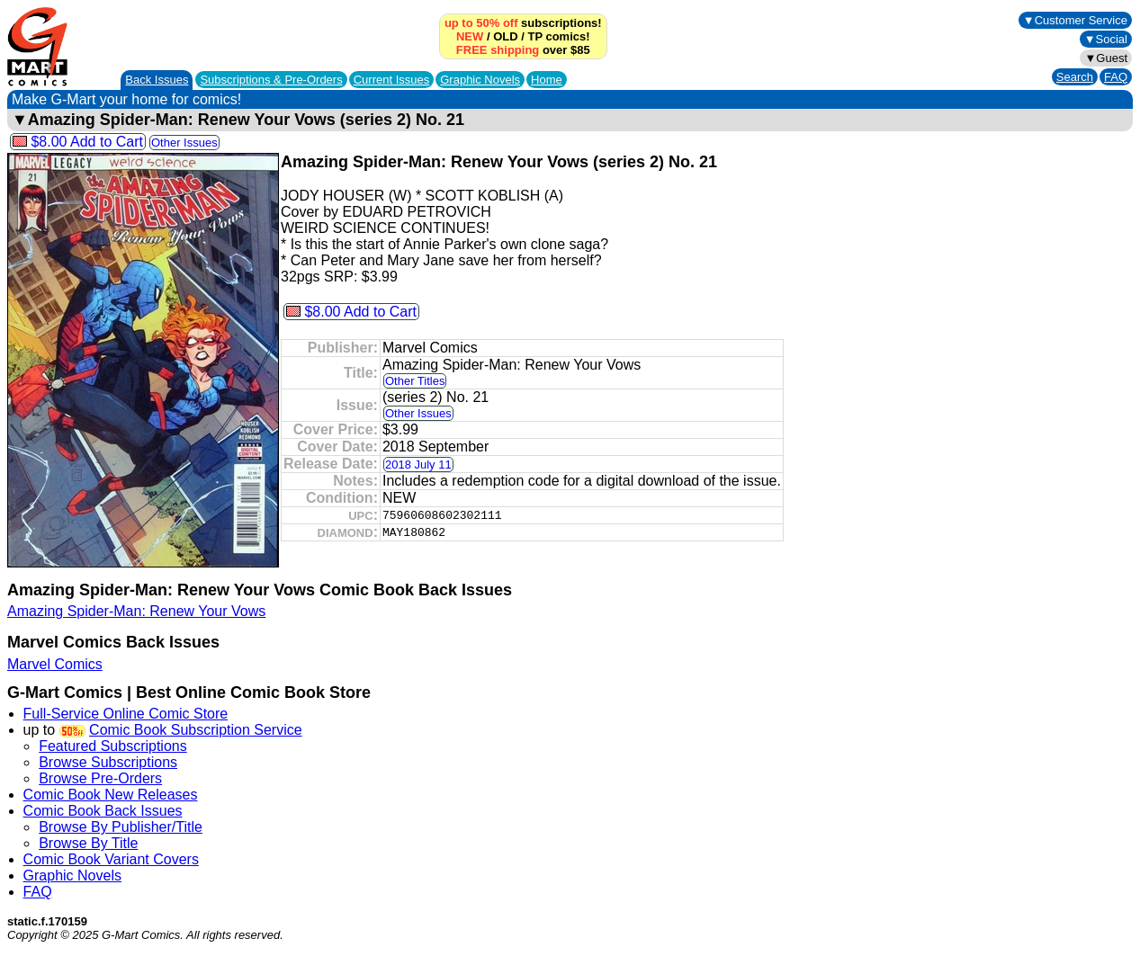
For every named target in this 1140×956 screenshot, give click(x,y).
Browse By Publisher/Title (120, 827)
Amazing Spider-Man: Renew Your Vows (136, 611)
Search (1074, 77)
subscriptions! (523, 23)
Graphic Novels (480, 79)
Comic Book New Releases (110, 794)
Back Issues (156, 79)
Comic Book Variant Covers (111, 859)
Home (546, 79)
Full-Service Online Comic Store (126, 713)
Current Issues (392, 79)
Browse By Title (88, 843)
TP (534, 36)
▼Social (1105, 39)
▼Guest (1105, 58)
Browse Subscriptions (108, 762)
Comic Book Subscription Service (195, 729)
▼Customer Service (1075, 20)
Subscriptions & (271, 79)
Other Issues (184, 142)
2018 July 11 (418, 464)
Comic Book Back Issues (103, 810)
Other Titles (414, 381)
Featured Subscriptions (113, 746)
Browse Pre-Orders (100, 778)
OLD (505, 36)
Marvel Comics (55, 664)
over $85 (523, 50)
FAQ (1115, 77)
